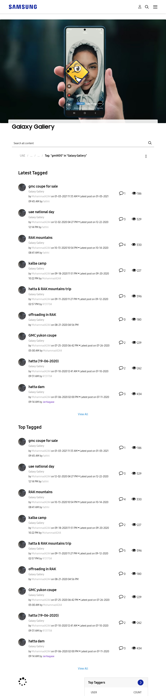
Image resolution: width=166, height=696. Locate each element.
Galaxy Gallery (36, 191)
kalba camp (37, 263)
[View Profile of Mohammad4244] (41, 196)
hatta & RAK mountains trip (49, 289)
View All (83, 414)
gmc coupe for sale (43, 186)
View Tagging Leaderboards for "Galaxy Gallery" (116, 682)
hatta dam (36, 387)
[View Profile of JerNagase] (48, 402)
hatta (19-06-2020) (43, 361)
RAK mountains (40, 237)
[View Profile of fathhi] (46, 201)
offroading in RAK (42, 314)
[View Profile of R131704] (47, 304)
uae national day (41, 212)
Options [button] (139, 156)
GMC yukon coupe (42, 335)
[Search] (83, 143)
